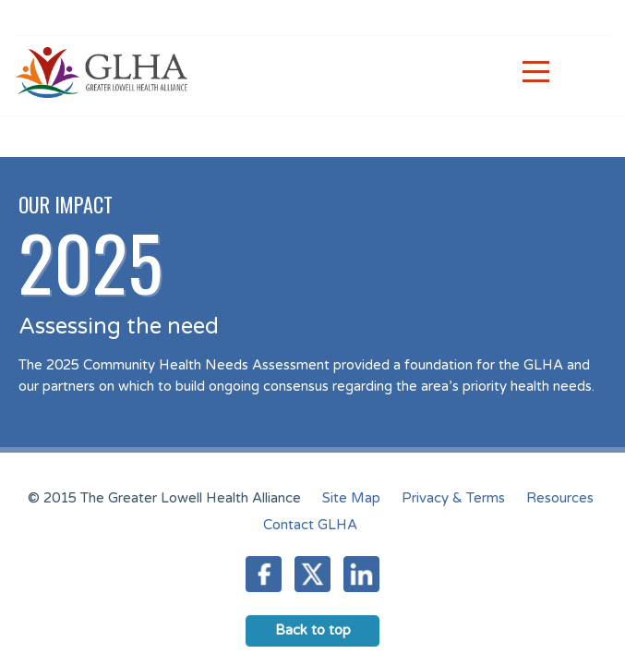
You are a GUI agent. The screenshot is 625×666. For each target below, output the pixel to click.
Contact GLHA (310, 524)
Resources (560, 498)
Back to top (313, 630)
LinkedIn (361, 574)
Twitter (312, 574)
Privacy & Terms (453, 498)
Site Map (351, 498)
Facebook (264, 574)
